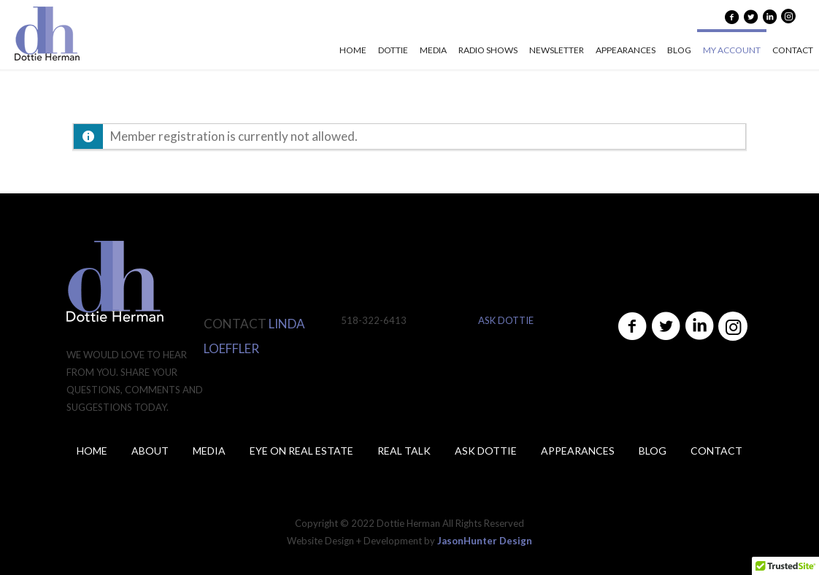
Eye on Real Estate (301, 450)
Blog (652, 450)
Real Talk (404, 450)
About (150, 450)
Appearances (578, 450)
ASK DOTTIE (506, 320)
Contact (716, 450)
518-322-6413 (374, 320)
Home (92, 450)
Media (209, 450)
